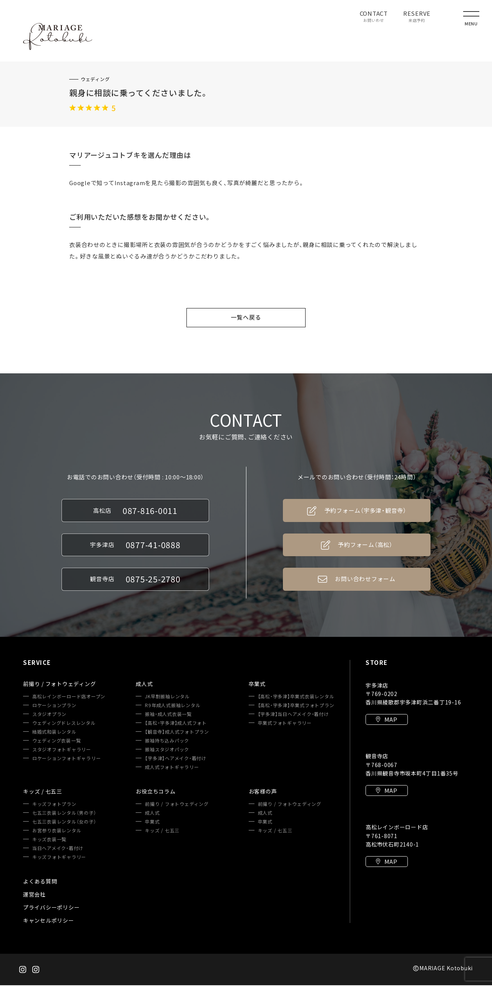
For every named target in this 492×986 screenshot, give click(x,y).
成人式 (152, 813)
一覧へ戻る (246, 317)
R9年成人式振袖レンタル (172, 706)
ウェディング (95, 79)
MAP (386, 720)
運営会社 (34, 895)
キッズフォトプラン (54, 804)
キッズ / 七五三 (162, 831)
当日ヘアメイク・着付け (57, 848)
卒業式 (152, 822)
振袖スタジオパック (167, 750)
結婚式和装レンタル (54, 732)
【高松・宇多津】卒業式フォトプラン (296, 706)
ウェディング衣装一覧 (56, 741)
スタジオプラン (49, 714)
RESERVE (416, 17)
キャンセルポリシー (48, 921)
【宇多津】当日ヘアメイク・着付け (293, 714)
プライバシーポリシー (51, 908)
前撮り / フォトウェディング (176, 804)
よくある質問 (40, 882)
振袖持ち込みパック (167, 741)
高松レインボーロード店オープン (68, 697)
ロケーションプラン (54, 706)
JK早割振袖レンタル (167, 697)
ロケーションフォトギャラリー (66, 759)
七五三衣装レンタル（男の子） (64, 813)
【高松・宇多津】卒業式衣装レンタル (296, 697)
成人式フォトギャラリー (172, 767)
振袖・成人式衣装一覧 (168, 714)
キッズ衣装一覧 (49, 840)
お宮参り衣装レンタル (56, 831)
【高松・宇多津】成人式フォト (176, 723)
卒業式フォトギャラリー (285, 723)
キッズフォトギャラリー (59, 857)
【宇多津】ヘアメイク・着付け (175, 759)
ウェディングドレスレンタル (64, 723)
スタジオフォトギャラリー (61, 750)
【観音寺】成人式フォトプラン (177, 732)
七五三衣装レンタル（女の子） (64, 822)
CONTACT (374, 17)
